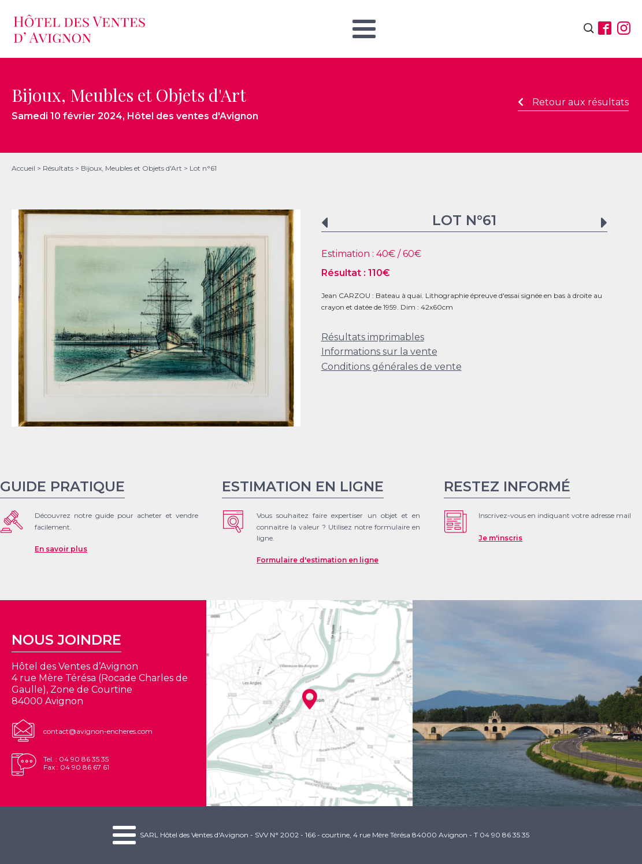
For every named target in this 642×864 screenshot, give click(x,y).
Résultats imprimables (372, 337)
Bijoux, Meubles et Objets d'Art (131, 168)
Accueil (23, 168)
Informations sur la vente (379, 351)
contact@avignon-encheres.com (98, 731)
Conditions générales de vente (391, 366)
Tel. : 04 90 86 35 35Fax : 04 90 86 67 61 (76, 763)
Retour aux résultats (573, 102)
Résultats (58, 168)
